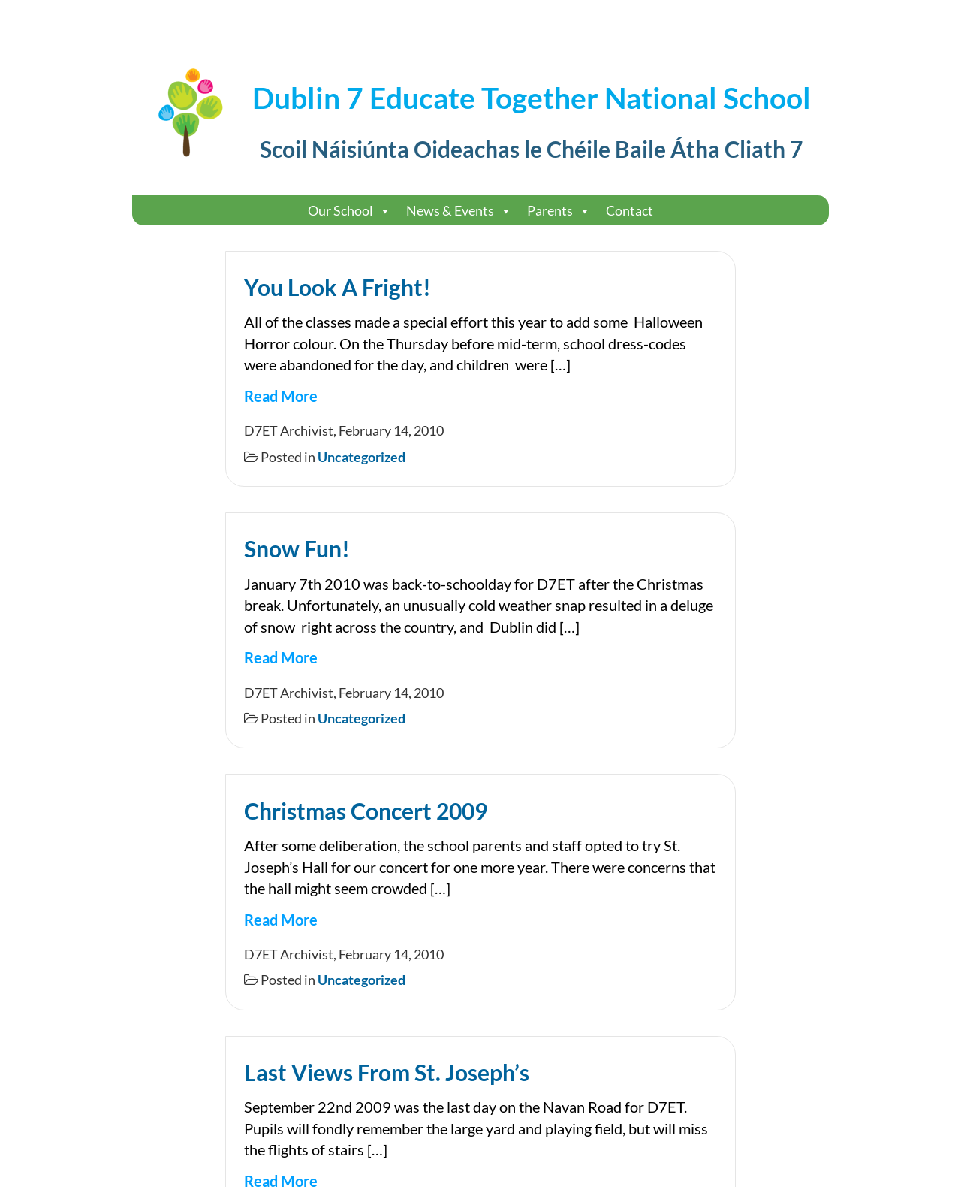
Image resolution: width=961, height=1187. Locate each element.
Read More (281, 396)
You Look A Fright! (337, 287)
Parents (559, 210)
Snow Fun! (297, 548)
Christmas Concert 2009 (365, 810)
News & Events (459, 210)
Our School (349, 210)
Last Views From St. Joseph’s (386, 1072)
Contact (629, 210)
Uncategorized (361, 457)
